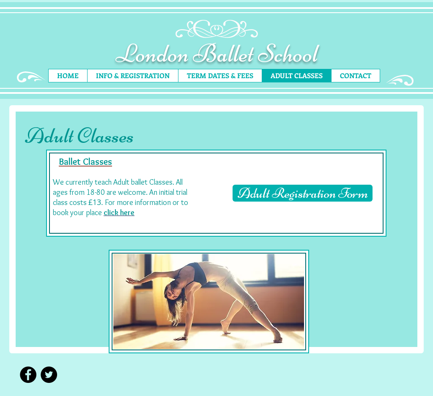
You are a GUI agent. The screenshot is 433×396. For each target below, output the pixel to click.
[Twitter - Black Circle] (49, 374)
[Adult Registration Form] (303, 193)
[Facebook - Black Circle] (28, 374)
